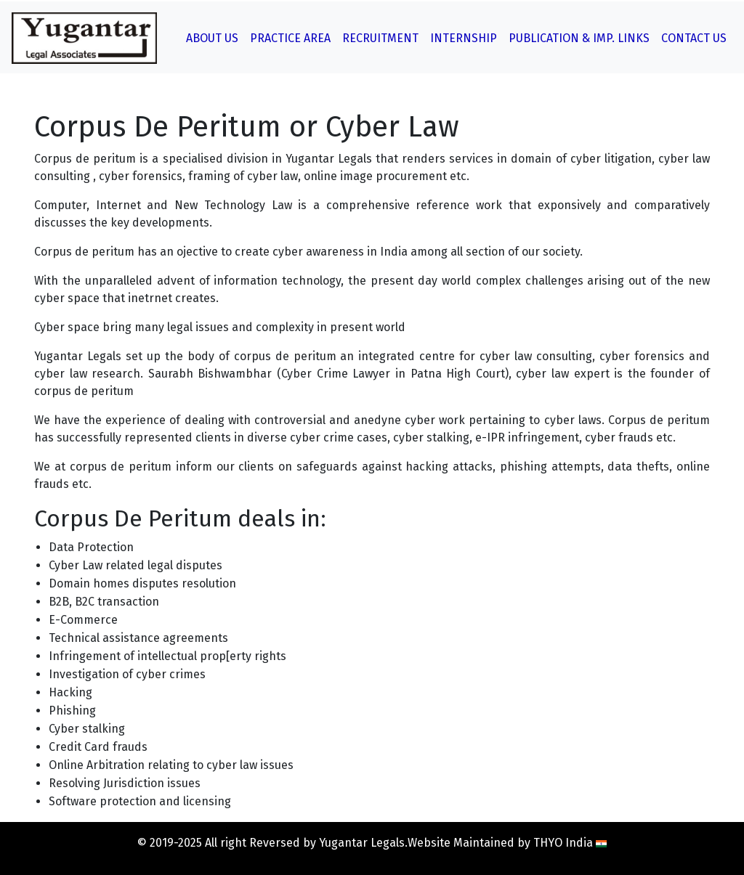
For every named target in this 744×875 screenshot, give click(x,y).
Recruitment (380, 38)
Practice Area (290, 38)
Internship (463, 38)
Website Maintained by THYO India (507, 843)
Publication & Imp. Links (579, 38)
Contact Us (694, 38)
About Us (212, 38)
